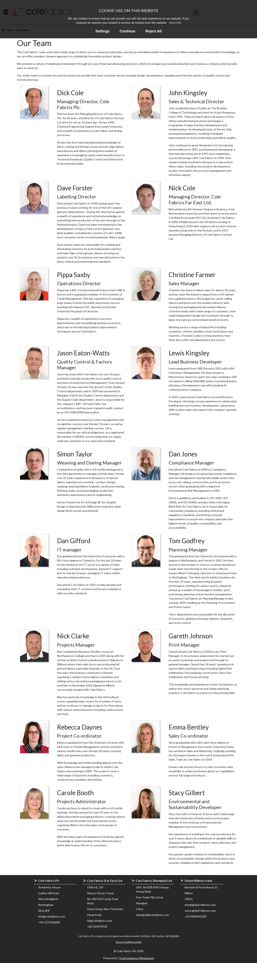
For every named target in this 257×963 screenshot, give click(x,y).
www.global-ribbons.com (200, 910)
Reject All (153, 31)
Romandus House (49, 887)
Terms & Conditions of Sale (129, 941)
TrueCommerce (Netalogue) (136, 958)
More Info (175, 22)
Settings (102, 31)
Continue (127, 31)
